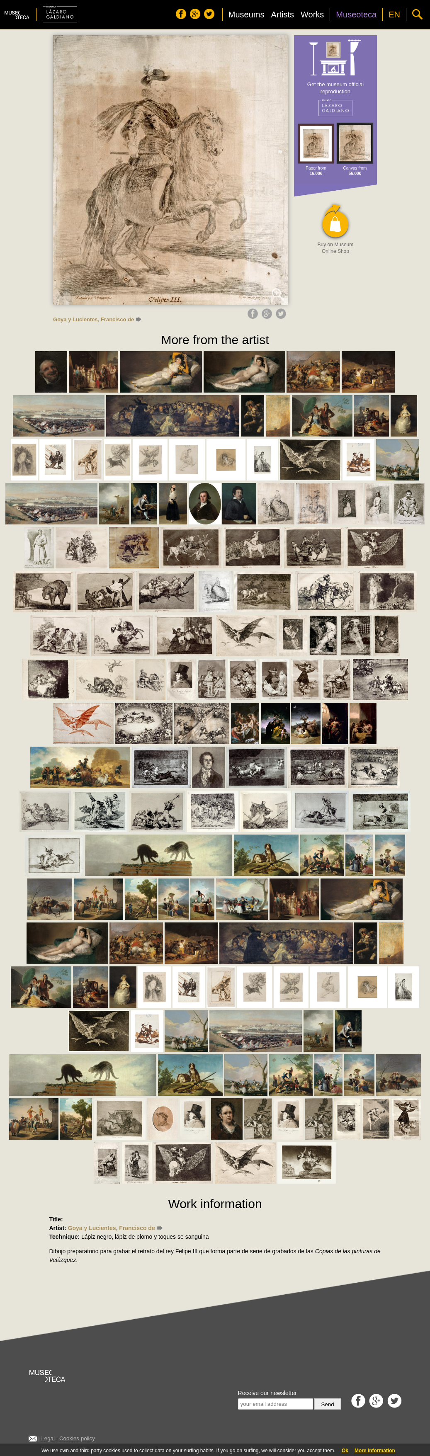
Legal (48, 1438)
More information (375, 1451)
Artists (282, 14)
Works (312, 14)
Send (327, 1404)
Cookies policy (77, 1438)
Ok (345, 1451)
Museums (246, 14)
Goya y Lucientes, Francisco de (97, 319)
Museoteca (356, 14)
